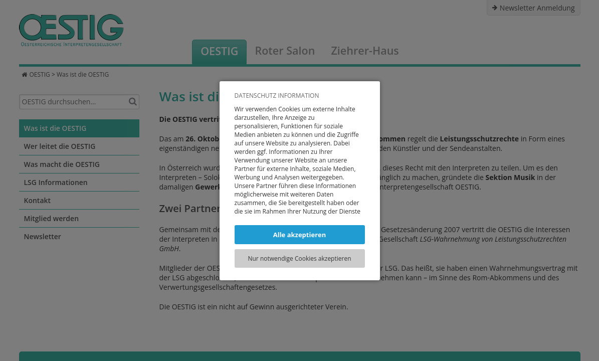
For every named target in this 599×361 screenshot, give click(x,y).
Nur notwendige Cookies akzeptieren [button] (299, 258)
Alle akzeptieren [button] (299, 234)
